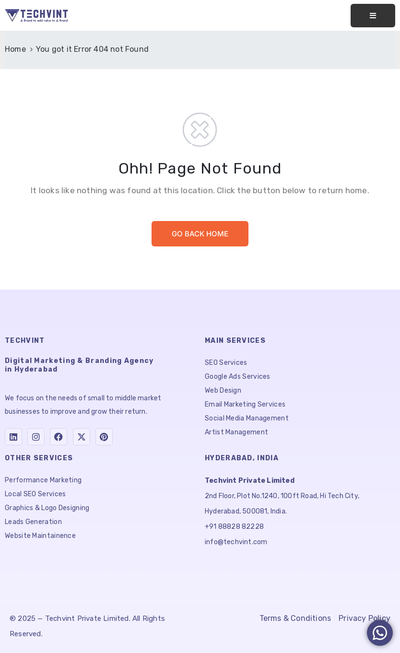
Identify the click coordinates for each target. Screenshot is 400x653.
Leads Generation (33, 522)
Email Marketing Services (245, 404)
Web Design (223, 390)
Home (15, 49)
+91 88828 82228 (234, 527)
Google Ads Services (238, 377)
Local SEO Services (35, 494)
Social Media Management (247, 418)
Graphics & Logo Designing (47, 508)
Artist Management (236, 432)
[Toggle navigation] (373, 15)
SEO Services (226, 363)
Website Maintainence (40, 536)
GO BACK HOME (200, 233)
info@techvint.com (236, 542)
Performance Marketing (43, 480)
